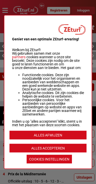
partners (19, 57)
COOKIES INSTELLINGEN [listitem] (49, 159)
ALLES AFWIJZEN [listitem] (48, 135)
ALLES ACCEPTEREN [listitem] (48, 148)
